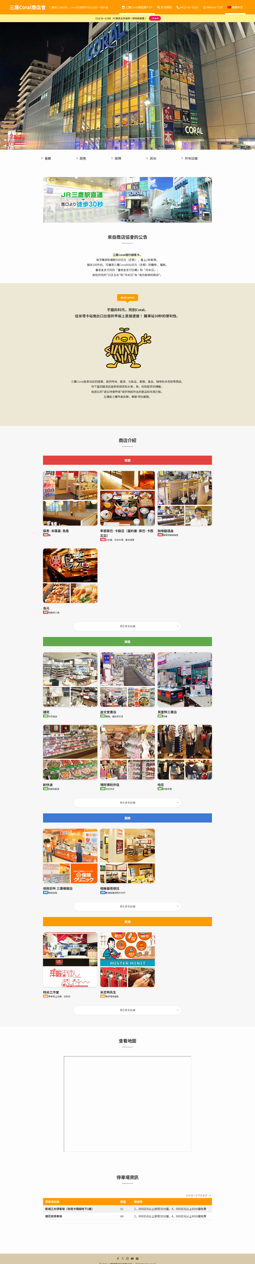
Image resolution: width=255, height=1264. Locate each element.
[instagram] (127, 1258)
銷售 (83, 158)
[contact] (137, 1258)
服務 (118, 158)
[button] (124, 145)
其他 (153, 158)
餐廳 (48, 158)
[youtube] (132, 1258)
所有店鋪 (191, 158)
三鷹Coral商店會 (28, 7)
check (155, 18)
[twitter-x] (123, 1258)
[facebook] (118, 1258)
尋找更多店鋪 (127, 626)
